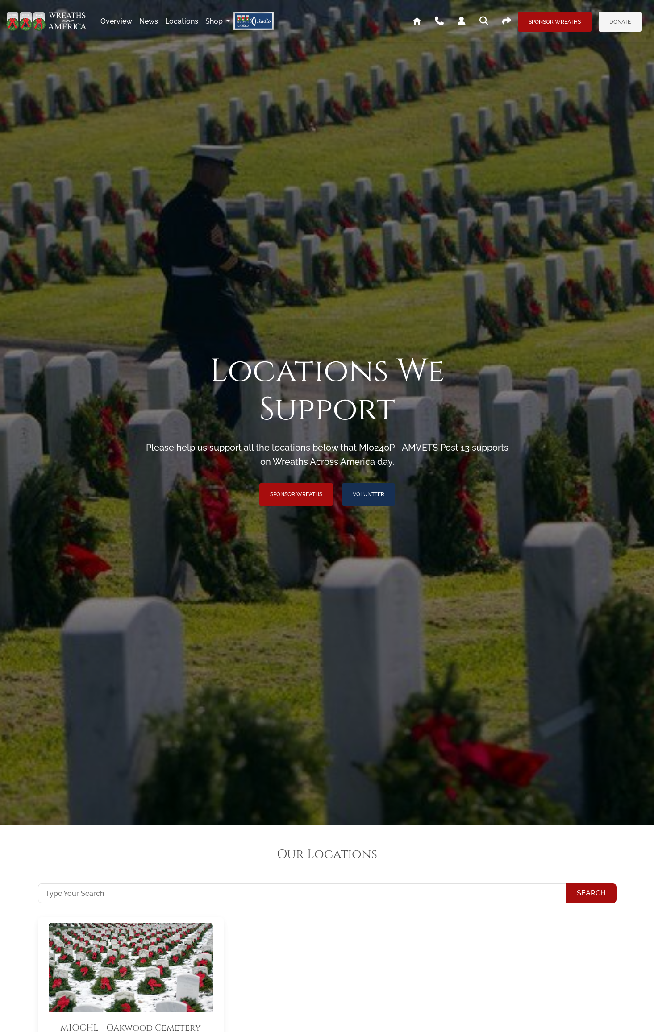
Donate (620, 22)
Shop (215, 21)
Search (591, 893)
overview (116, 21)
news (148, 21)
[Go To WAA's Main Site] (417, 21)
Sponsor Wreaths (555, 22)
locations (181, 21)
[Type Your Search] (302, 893)
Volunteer (368, 494)
